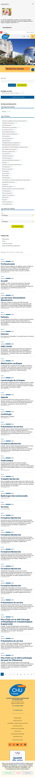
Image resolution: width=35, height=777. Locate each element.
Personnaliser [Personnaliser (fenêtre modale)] (27, 772)
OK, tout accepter (8, 772)
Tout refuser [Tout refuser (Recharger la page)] (18, 772)
